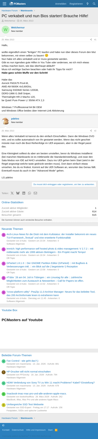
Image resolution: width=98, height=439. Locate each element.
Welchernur (9, 21)
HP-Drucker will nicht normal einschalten (29, 371)
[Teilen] (91, 40)
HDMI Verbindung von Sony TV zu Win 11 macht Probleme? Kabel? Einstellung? (51, 382)
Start (50, 430)
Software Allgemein (16, 244)
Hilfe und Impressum (36, 430)
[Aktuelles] (87, 4)
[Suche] (94, 4)
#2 (95, 131)
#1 (95, 40)
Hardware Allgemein (16, 367)
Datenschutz (18, 430)
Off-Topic (11, 258)
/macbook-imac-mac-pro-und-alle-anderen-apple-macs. (37, 393)
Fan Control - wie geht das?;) (22, 360)
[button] (3, 425)
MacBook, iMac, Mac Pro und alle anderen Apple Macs (32, 399)
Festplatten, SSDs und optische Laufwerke (27, 410)
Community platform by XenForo (26, 436)
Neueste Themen (12, 228)
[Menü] (4, 3)
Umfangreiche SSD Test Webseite (25, 404)
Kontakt (6, 430)
